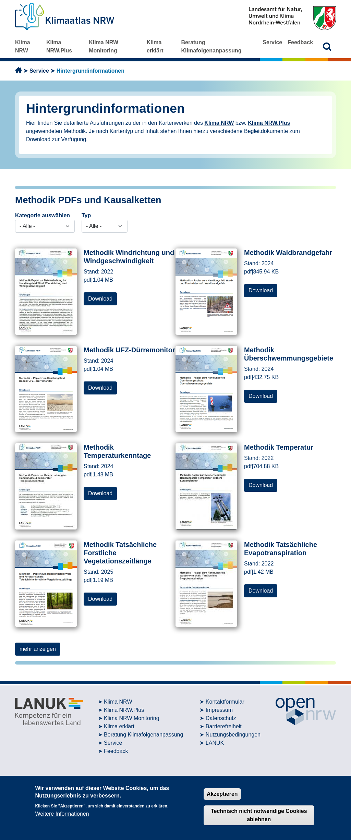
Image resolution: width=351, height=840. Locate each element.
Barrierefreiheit (224, 726)
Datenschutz (221, 718)
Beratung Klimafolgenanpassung (211, 46)
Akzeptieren (222, 794)
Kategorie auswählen (42, 215)
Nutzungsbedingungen (233, 735)
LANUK (215, 743)
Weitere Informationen (62, 814)
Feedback (300, 42)
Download (100, 299)
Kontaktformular (225, 702)
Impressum (219, 710)
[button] (327, 46)
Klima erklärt (155, 46)
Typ (86, 215)
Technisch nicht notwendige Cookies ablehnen (259, 815)
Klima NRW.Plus (59, 46)
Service (272, 42)
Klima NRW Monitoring (103, 46)
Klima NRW (22, 46)
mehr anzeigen (38, 649)
